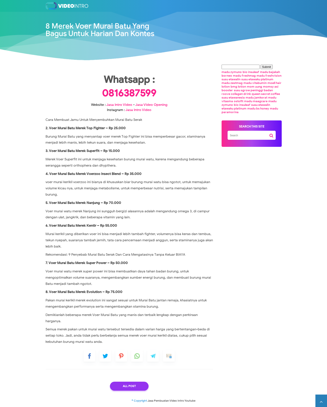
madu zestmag (232, 83)
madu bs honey (258, 108)
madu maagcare (256, 101)
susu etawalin (231, 79)
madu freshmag (244, 75)
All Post (129, 386)
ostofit (238, 101)
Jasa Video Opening (151, 105)
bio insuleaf (251, 72)
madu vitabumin (255, 83)
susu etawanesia (233, 97)
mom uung (254, 86)
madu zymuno (232, 72)
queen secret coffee (266, 94)
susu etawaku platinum (257, 79)
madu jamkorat (256, 97)
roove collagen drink (236, 94)
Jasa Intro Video (119, 105)
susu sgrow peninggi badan (253, 90)
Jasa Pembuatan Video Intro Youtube (171, 400)
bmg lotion (238, 86)
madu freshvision (269, 75)
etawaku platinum (234, 108)
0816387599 (129, 93)
